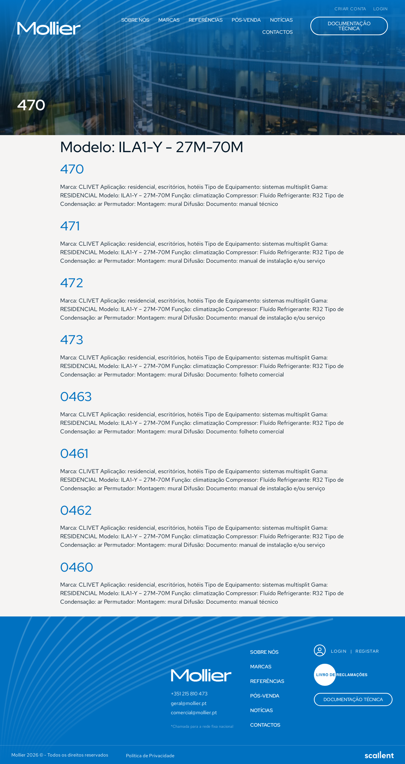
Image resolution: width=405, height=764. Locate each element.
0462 (76, 510)
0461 (74, 453)
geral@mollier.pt (188, 703)
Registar (367, 651)
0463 (76, 396)
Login (339, 651)
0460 (76, 567)
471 (70, 225)
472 (72, 282)
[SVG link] (49, 28)
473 (72, 339)
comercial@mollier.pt (194, 712)
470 (72, 168)
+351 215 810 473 (189, 693)
